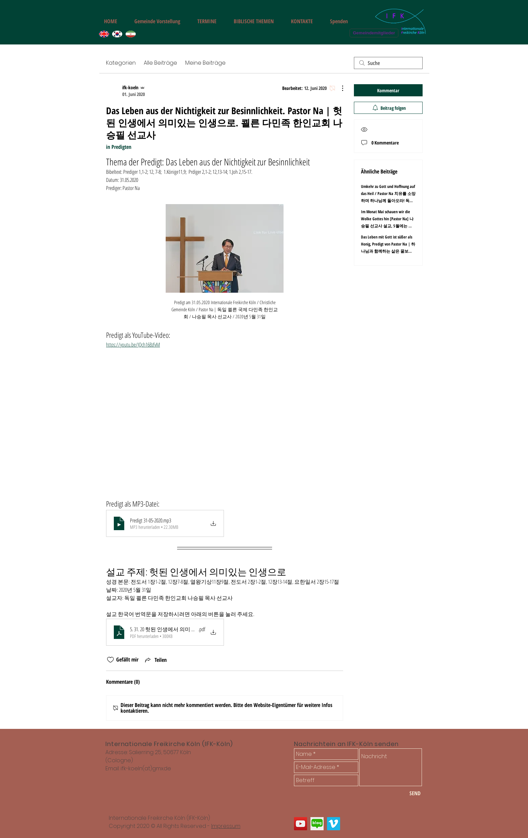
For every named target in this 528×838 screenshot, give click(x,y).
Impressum (225, 826)
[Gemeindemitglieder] (374, 33)
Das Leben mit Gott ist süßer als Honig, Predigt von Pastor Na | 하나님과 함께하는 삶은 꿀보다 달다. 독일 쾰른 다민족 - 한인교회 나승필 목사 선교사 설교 (388, 251)
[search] (388, 63)
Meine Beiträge (205, 63)
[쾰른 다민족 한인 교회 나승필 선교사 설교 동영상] (333, 823)
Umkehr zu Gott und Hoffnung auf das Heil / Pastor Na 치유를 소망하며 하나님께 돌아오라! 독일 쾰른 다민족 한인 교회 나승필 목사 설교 (388, 201)
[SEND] (415, 793)
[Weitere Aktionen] (339, 88)
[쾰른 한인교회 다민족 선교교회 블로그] (317, 823)
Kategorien (121, 63)
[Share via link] (155, 660)
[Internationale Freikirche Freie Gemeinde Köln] (300, 823)
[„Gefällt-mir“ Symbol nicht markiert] (110, 660)
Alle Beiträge (160, 63)
